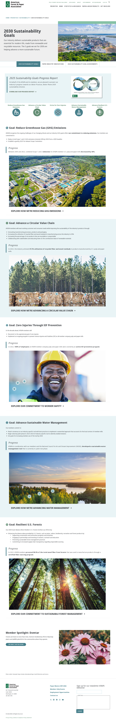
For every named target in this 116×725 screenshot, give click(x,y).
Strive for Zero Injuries (58, 105)
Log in (105, 2)
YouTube (63, 700)
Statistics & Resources (72, 6)
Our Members (87, 2)
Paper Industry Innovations (53, 64)
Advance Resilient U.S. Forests (99, 106)
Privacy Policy (9, 718)
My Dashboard (96, 2)
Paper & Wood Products (90, 6)
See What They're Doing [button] (15, 644)
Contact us (54, 695)
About (79, 2)
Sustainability (24, 18)
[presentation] (84, 702)
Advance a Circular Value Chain (37, 106)
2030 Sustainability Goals (28, 64)
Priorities (54, 6)
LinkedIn (54, 699)
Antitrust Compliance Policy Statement (22, 718)
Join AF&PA (72, 2)
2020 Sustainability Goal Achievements (82, 64)
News (61, 6)
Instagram (60, 699)
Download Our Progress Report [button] (21, 92)
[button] (6, 54)
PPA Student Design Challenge (58, 2)
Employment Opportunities (59, 692)
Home (7, 18)
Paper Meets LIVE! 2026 (58, 686)
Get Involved (105, 6)
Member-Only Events (57, 689)
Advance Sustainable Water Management (79, 106)
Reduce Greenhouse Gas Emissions (16, 106)
